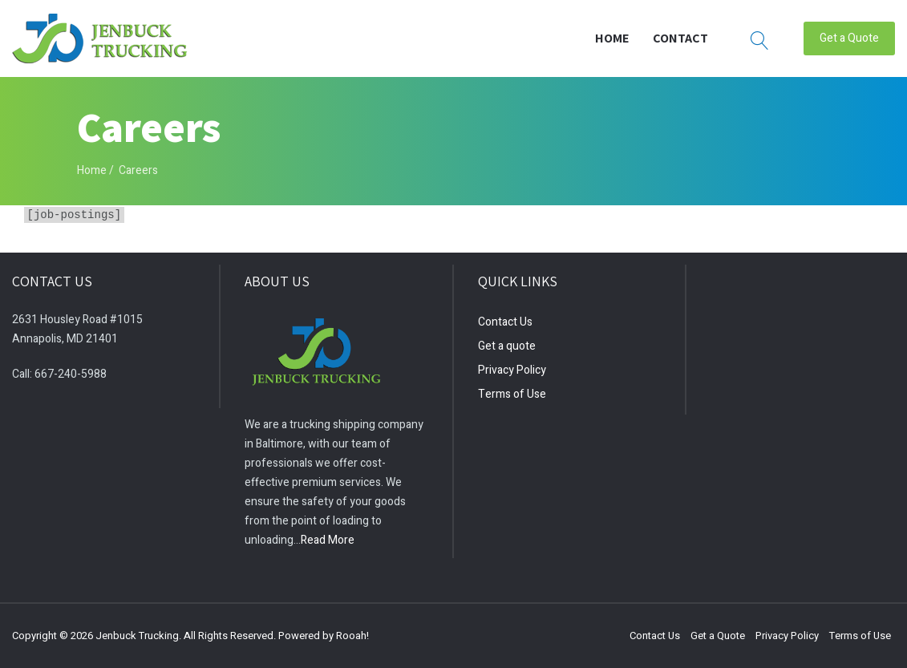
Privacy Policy (512, 370)
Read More (327, 540)
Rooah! (352, 635)
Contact (680, 37)
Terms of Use (512, 394)
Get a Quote (849, 37)
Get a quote (507, 346)
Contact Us (505, 322)
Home (612, 37)
